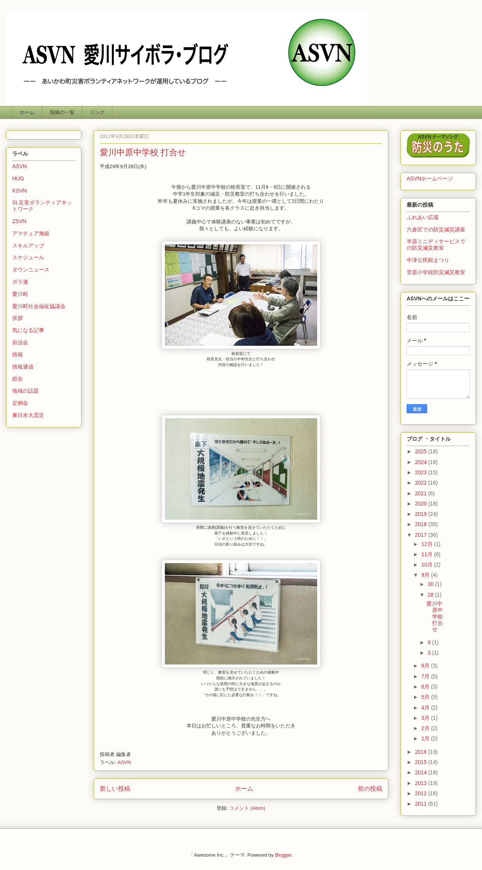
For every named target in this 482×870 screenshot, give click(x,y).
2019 (421, 514)
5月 (426, 697)
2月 (426, 728)
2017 (421, 535)
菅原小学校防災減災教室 (436, 272)
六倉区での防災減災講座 (436, 229)
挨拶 (17, 318)
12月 (427, 544)
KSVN (19, 191)
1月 (426, 738)
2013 (421, 783)
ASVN (124, 762)
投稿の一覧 (62, 112)
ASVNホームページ (430, 178)
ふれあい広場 (423, 217)
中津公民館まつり (428, 260)
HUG (18, 178)
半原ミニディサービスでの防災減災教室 (436, 244)
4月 (426, 708)
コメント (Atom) (247, 808)
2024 (421, 462)
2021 (421, 493)
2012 (421, 793)
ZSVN (19, 221)
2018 (421, 524)
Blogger (283, 855)
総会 (17, 379)
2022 (421, 483)
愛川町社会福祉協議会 (38, 306)
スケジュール (28, 257)
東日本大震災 (28, 415)
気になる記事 (28, 330)
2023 (421, 472)
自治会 (20, 342)
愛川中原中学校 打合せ (143, 152)
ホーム (27, 112)
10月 (427, 565)
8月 (426, 666)
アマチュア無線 (30, 233)
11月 (427, 554)
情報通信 (23, 367)
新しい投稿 (115, 788)
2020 (421, 504)
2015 (421, 762)
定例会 (20, 403)
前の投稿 (370, 788)
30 (431, 584)
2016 (421, 752)
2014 (421, 772)
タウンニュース (30, 269)
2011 (421, 804)
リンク (97, 112)
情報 (17, 355)
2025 (421, 451)
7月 (426, 676)
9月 (426, 575)
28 (431, 595)
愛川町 (20, 294)
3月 (426, 718)
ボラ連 (20, 282)
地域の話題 (25, 391)
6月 (426, 687)
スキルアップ (28, 245)
